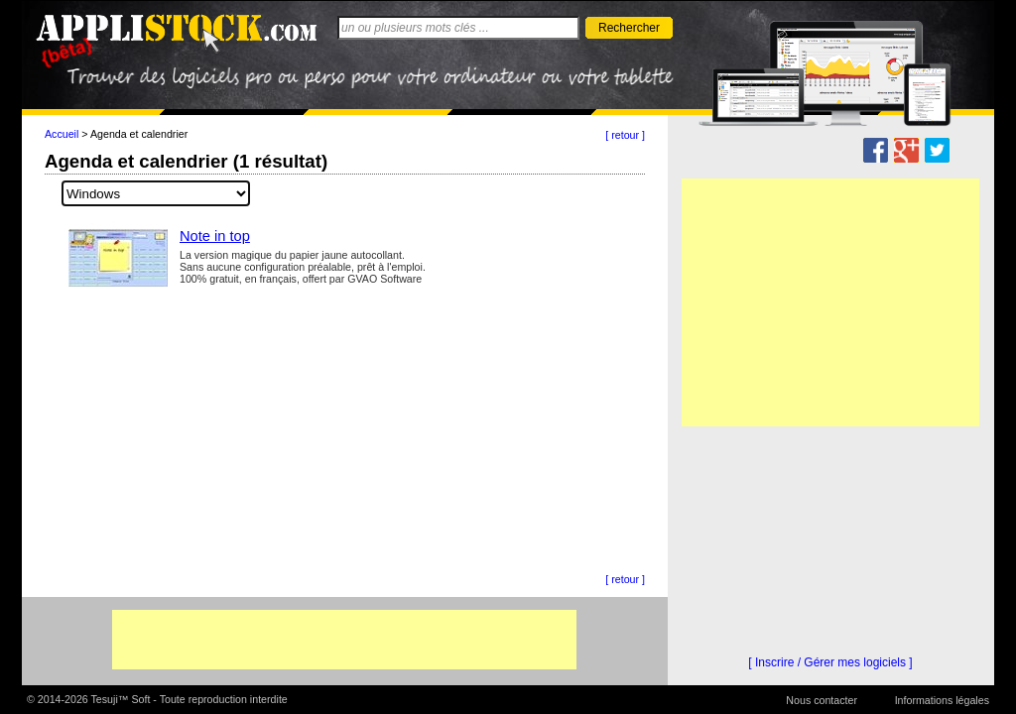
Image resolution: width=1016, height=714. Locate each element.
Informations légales (942, 700)
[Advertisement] (344, 639)
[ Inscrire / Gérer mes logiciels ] (830, 662)
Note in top (215, 236)
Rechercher (629, 28)
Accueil (61, 134)
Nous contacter (821, 700)
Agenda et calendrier (139, 134)
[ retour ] (625, 135)
